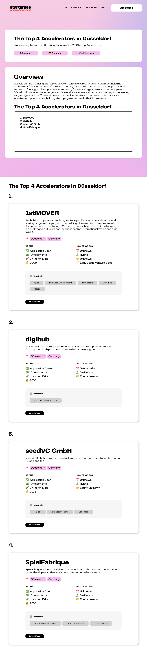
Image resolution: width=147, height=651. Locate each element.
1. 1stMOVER (28, 118)
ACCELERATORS (95, 8)
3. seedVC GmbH (30, 124)
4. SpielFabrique (30, 127)
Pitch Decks (73, 8)
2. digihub (26, 121)
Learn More (34, 302)
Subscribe (126, 8)
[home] (20, 8)
